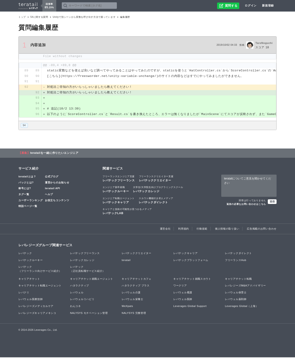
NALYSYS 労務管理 (134, 313)
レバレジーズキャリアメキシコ (37, 313)
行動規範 (202, 229)
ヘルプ (49, 194)
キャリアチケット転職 (238, 279)
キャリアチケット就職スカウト (192, 279)
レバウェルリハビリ (82, 299)
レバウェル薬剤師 (236, 299)
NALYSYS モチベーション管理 (89, 313)
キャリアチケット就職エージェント (91, 279)
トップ (22, 17)
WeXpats (127, 306)
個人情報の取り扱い (227, 229)
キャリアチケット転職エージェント (40, 286)
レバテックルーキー (116, 190)
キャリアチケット (29, 279)
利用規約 (183, 229)
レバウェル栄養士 (132, 299)
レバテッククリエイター (156, 179)
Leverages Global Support (190, 306)
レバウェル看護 (182, 292)
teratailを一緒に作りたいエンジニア (54, 153)
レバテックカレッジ (158, 190)
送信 (272, 201)
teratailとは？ (27, 177)
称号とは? (24, 189)
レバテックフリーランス (119, 179)
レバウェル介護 (131, 292)
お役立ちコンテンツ (57, 200)
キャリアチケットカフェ (136, 279)
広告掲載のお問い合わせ (262, 229)
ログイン (251, 5)
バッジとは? (26, 183)
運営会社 (165, 229)
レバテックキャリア (119, 200)
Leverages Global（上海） (241, 306)
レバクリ (23, 292)
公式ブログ (52, 177)
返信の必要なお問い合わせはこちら (246, 204)
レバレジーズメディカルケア (35, 306)
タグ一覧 (23, 194)
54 (24, 125)
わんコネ (75, 306)
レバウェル (77, 292)
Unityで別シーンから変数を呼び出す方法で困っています (84, 17)
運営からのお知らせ (57, 183)
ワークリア (180, 286)
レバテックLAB (127, 211)
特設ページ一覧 (27, 206)
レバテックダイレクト (156, 200)
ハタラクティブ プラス (136, 286)
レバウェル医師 (182, 299)
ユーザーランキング (30, 200)
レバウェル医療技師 (30, 299)
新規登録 (268, 5)
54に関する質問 (39, 17)
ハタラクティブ (79, 286)
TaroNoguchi (264, 43)
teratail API (52, 189)
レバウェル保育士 (236, 292)
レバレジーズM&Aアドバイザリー (245, 286)
